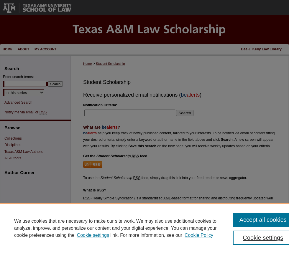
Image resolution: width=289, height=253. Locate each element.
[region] (144, 228)
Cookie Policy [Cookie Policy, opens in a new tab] (199, 235)
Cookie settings (93, 235)
